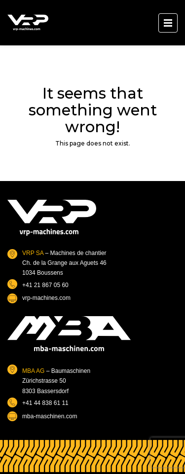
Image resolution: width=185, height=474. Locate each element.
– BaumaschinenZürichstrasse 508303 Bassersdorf (56, 381)
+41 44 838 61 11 (45, 403)
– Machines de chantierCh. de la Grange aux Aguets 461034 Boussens (64, 263)
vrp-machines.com (46, 297)
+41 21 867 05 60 (45, 285)
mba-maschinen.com (49, 416)
